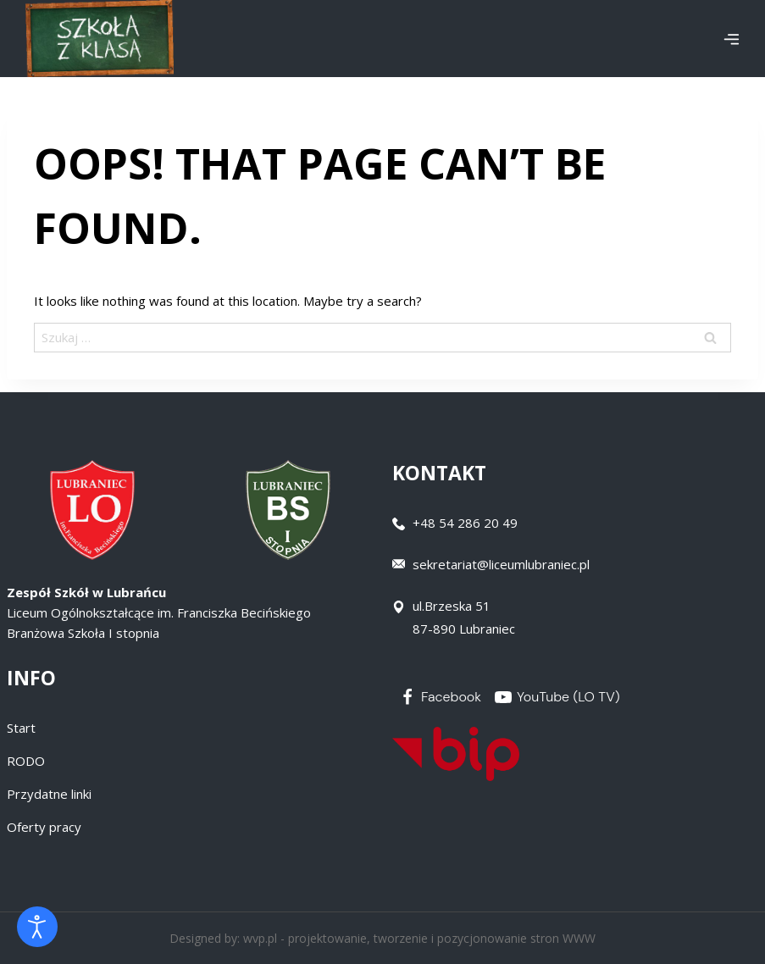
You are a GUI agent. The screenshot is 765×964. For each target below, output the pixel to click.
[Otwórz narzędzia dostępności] (37, 926)
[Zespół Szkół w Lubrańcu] (99, 38)
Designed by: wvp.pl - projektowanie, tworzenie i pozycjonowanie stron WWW (382, 938)
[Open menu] (731, 38)
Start (21, 727)
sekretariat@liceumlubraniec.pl (501, 564)
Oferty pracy (44, 826)
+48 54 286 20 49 (465, 522)
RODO (26, 760)
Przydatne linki (49, 793)
